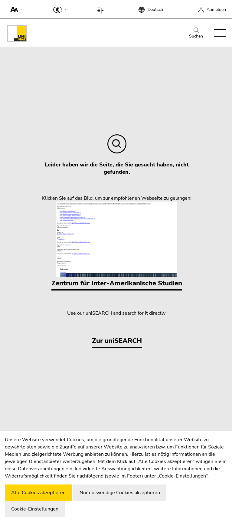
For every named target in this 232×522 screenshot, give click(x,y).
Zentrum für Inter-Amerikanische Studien (116, 245)
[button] (16, 9)
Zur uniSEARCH (117, 340)
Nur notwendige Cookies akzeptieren (120, 492)
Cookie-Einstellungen (34, 509)
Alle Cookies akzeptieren (38, 492)
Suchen (196, 33)
